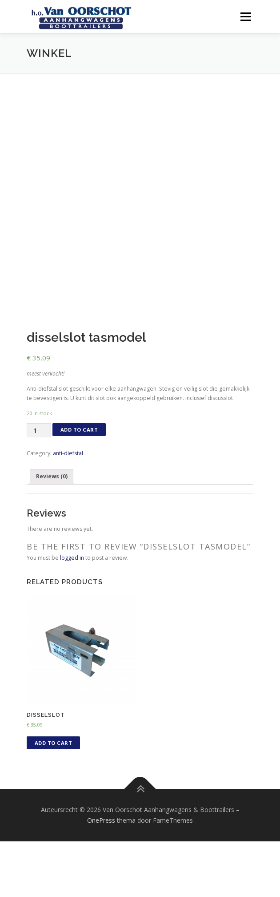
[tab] (51, 533)
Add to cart (79, 485)
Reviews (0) (52, 532)
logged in (72, 613)
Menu (245, 16)
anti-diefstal (68, 509)
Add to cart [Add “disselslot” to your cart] (53, 799)
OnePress (101, 876)
